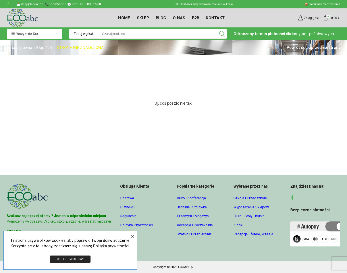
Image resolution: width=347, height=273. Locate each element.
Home (124, 17)
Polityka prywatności (111, 246)
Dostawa (127, 198)
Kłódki (238, 225)
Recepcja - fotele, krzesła (253, 234)
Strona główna (19, 47)
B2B (195, 17)
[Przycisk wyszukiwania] (222, 33)
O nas (179, 17)
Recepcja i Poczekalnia (195, 225)
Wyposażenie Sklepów (251, 207)
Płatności (127, 207)
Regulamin (128, 216)
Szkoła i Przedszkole (250, 198)
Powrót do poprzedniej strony (313, 47)
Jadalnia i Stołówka (192, 207)
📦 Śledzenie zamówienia (322, 4)
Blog (161, 17)
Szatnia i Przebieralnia (194, 234)
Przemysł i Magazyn (193, 216)
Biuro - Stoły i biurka (248, 216)
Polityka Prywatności (136, 225)
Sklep (143, 17)
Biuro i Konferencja (191, 198)
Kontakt (215, 17)
